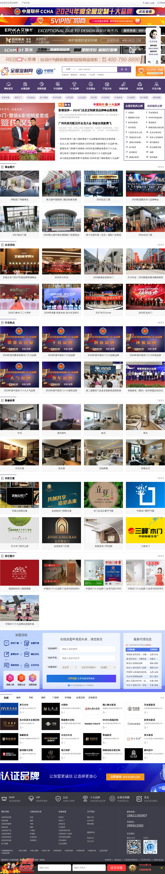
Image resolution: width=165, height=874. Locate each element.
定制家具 (33, 840)
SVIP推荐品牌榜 (65, 837)
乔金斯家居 (153, 113)
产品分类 (26, 3)
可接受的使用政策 (131, 860)
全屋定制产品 (6, 830)
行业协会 (31, 97)
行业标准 (118, 97)
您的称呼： (52, 648)
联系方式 (90, 838)
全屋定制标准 (6, 837)
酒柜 (31, 827)
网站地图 (90, 824)
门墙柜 (32, 830)
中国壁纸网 (57, 851)
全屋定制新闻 (6, 824)
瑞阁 (151, 152)
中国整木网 (92, 851)
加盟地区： (52, 667)
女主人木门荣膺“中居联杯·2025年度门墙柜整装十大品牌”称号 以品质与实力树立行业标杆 (90, 144)
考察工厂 (18, 97)
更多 (162, 698)
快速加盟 (4, 820)
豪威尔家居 (134, 157)
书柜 (31, 824)
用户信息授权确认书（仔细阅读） (82, 685)
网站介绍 (90, 817)
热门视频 (44, 97)
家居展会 (83, 75)
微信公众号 (131, 838)
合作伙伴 (90, 820)
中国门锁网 (34, 851)
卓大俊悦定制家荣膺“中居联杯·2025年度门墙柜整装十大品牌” (90, 158)
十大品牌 (91, 75)
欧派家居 (133, 152)
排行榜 (94, 97)
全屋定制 (65, 75)
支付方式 (90, 841)
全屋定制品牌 (6, 817)
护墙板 (32, 834)
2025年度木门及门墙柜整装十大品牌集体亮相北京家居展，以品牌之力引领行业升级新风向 (90, 139)
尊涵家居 (152, 122)
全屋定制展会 (6, 834)
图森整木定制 (134, 117)
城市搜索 (157, 97)
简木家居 (132, 127)
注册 (152, 3)
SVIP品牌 (57, 97)
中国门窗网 (22, 851)
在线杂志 (62, 824)
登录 (147, 3)
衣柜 (31, 817)
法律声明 (108, 860)
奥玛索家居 (154, 142)
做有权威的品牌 (125, 776)
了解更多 (160, 167)
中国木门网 (46, 851)
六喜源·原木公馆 (135, 132)
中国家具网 (80, 851)
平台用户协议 (146, 860)
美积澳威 (153, 157)
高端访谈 (4, 827)
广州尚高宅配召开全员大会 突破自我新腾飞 (85, 123)
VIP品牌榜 (62, 840)
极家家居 (74, 75)
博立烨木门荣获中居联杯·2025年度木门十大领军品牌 (86, 153)
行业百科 (105, 97)
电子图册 (144, 97)
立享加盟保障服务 (81, 678)
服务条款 (118, 860)
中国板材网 (5, 853)
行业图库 (131, 97)
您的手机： (52, 657)
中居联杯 (100, 75)
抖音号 (145, 838)
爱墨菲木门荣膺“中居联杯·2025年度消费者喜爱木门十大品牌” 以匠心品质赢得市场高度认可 (90, 148)
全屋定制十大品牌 (65, 834)
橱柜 (31, 820)
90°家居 (132, 147)
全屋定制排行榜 (64, 830)
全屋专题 (5, 97)
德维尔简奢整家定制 (138, 142)
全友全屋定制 (155, 132)
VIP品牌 (69, 97)
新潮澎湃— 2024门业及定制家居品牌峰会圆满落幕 (89, 110)
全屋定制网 (12, 3)
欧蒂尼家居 (133, 122)
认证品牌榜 (63, 844)
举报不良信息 (159, 860)
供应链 (61, 817)
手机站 (162, 3)
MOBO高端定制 (155, 117)
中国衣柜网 (69, 851)
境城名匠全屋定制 (137, 137)
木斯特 (131, 113)
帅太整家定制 (155, 147)
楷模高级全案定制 (156, 127)
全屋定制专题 (6, 840)
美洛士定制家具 (156, 137)
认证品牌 (82, 97)
